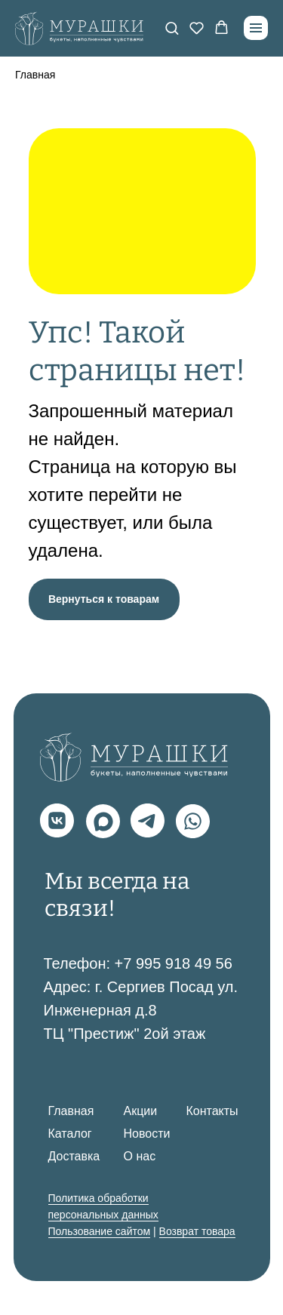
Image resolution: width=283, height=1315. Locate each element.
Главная (35, 75)
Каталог (70, 1133)
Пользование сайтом (99, 1231)
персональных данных (103, 1215)
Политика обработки (98, 1198)
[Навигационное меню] (256, 28)
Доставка (74, 1156)
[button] (172, 27)
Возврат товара (197, 1231)
